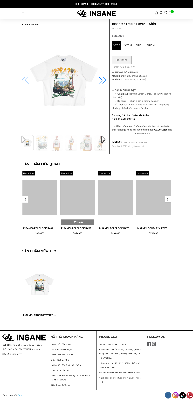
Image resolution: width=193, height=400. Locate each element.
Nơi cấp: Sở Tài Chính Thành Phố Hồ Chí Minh (119, 372)
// (123, 119)
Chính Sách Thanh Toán (62, 354)
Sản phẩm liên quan (41, 164)
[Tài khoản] (157, 13)
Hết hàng (122, 59)
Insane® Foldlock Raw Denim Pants (122, 228)
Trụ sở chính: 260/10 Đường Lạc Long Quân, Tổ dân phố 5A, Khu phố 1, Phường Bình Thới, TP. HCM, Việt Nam (120, 353)
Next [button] (168, 199)
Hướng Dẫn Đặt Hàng (61, 344)
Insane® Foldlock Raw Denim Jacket (46, 228)
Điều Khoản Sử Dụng (60, 385)
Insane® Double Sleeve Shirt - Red (159, 228)
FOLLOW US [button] (156, 336)
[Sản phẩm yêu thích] (166, 13)
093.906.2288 (160, 129)
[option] (40, 204)
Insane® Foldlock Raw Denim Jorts (84, 228)
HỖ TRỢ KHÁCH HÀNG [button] (67, 336)
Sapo (20, 395)
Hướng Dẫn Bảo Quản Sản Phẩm (66, 365)
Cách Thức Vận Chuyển (61, 349)
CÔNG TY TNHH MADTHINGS (112, 344)
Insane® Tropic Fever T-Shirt (41, 315)
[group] (64, 80)
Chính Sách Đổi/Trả (60, 360)
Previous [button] (25, 199)
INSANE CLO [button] (108, 336)
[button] (102, 80)
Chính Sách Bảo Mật (60, 370)
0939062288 (16, 354)
